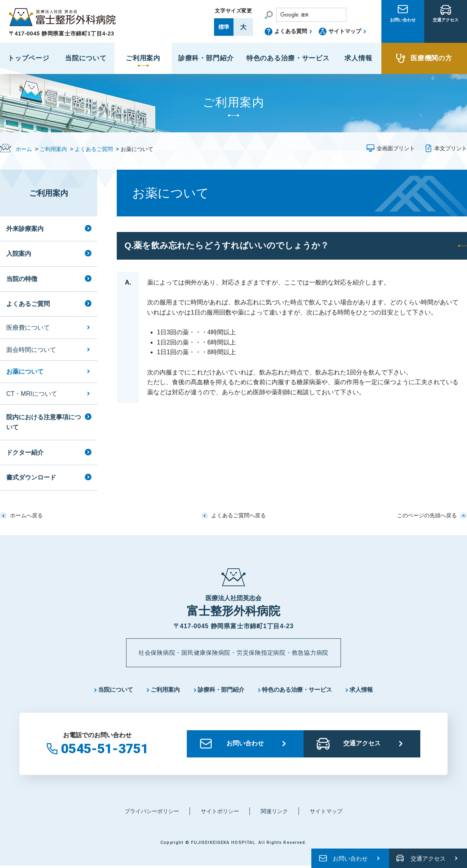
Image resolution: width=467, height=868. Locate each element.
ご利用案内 (53, 149)
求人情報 (369, 690)
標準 (223, 27)
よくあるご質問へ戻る (238, 515)
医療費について (28, 327)
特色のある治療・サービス (300, 690)
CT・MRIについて (31, 393)
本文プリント (450, 148)
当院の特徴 (21, 279)
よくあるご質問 (94, 149)
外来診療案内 (25, 228)
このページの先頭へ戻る (427, 515)
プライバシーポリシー (148, 813)
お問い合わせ (403, 32)
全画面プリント (396, 148)
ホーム (24, 149)
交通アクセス (445, 32)
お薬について (25, 371)
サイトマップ (344, 31)
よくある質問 (290, 31)
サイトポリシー (219, 813)
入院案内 (18, 253)
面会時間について (31, 349)
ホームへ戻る (26, 515)
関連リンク (276, 813)
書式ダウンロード (31, 477)
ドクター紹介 (25, 452)
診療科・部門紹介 (220, 690)
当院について (108, 690)
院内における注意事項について (43, 422)
